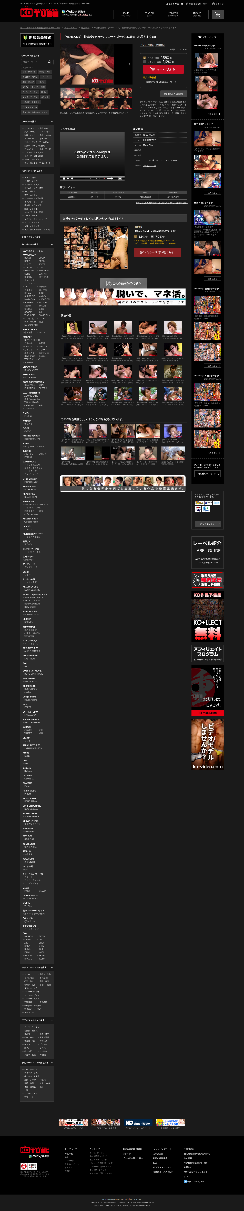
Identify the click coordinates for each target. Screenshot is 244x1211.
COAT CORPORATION (33, 382)
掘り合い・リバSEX (32, 1009)
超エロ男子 (29, 353)
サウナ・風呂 (30, 985)
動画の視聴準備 (160, 1158)
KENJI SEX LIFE (30, 587)
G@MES (27, 727)
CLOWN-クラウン (31, 821)
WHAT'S (28, 733)
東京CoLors (28, 859)
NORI (41, 952)
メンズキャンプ (30, 640)
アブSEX (43, 349)
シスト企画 (28, 866)
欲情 (41, 511)
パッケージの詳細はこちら (159, 252)
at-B (41, 405)
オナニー (43, 139)
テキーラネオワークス (33, 874)
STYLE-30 (27, 836)
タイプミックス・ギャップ (35, 219)
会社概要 (188, 1158)
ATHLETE (43, 505)
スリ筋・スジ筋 (30, 181)
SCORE (28, 312)
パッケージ (69, 1161)
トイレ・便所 (45, 985)
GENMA (26, 738)
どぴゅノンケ (30, 283)
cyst (26, 869)
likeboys (27, 768)
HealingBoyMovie (31, 436)
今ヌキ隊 (28, 332)
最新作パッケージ (72, 1164)
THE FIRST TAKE (32, 508)
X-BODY (28, 277)
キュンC (42, 332)
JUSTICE (27, 451)
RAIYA (27, 946)
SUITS (27, 274)
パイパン (41, 82)
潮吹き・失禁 (44, 72)
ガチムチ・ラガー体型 (33, 188)
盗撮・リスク (30, 135)
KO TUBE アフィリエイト (196, 1172)
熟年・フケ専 (45, 149)
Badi (25, 663)
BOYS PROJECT (32, 340)
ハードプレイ (45, 132)
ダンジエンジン (30, 926)
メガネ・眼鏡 (30, 1055)
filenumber (29, 636)
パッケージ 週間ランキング (101, 1163)
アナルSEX (29, 128)
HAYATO (28, 959)
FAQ (155, 1163)
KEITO (42, 955)
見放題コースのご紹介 (163, 1172)
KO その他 (29, 318)
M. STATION (30, 322)
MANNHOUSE (29, 462)
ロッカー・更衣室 (31, 999)
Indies (41, 309)
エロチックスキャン (33, 468)
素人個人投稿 (29, 844)
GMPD (25, 87)
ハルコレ (27, 526)
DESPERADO (29, 686)
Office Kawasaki (30, 895)
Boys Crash (29, 356)
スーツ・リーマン (30, 92)
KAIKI (27, 952)
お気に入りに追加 (175, 94)
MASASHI (29, 936)
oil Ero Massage (31, 514)
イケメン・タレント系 (33, 202)
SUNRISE (28, 362)
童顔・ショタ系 (30, 209)
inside (41, 446)
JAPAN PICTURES (31, 745)
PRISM (27, 794)
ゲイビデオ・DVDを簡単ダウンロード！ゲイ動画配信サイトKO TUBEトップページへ (34, 1149)
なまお (26, 572)
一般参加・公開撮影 (31, 102)
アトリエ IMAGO (32, 465)
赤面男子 (27, 421)
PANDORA (29, 270)
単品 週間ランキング (98, 1156)
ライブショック (31, 474)
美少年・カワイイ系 (32, 205)
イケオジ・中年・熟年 (33, 212)
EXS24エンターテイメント (35, 594)
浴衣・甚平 (44, 1034)
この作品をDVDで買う (127, 283)
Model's (42, 296)
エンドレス (44, 353)
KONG (26, 753)
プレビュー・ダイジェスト (35, 159)
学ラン (27, 1044)
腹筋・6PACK (28, 82)
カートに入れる (166, 69)
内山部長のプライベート (34, 534)
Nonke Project (29, 486)
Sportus (27, 306)
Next (129, 64)
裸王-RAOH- (44, 277)
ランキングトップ (97, 1153)
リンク (187, 1176)
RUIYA (27, 949)
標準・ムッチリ (30, 195)
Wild (41, 733)
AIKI (26, 943)
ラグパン (43, 1048)
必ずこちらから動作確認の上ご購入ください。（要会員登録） (162, 203)
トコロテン (45, 77)
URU (41, 939)
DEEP (27, 261)
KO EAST (27, 337)
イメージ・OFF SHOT (33, 156)
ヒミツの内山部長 (32, 537)
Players (27, 786)
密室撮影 (28, 1002)
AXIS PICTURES (30, 648)
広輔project (28, 556)
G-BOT (26, 428)
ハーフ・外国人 (30, 216)
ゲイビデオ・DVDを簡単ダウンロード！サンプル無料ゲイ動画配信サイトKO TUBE (55, 4)
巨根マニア (29, 511)
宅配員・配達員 (30, 1031)
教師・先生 (29, 1037)
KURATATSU (30, 388)
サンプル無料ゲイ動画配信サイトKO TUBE (40, 27)
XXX (26, 286)
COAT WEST (30, 385)
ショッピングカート (162, 1149)
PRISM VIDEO (29, 791)
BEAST (27, 258)
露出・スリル (45, 135)
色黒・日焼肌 (30, 1087)
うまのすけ (29, 343)
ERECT (26, 704)
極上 (41, 322)
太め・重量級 (30, 191)
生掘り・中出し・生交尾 (34, 146)
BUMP (42, 258)
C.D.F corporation (31, 393)
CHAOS (28, 346)
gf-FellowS (29, 405)
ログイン (220, 4)
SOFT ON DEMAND (32, 806)
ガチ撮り (43, 286)
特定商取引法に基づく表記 (196, 1163)
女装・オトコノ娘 (31, 226)
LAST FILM (29, 659)
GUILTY (42, 454)
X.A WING (29, 408)
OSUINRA (27, 776)
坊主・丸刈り (45, 1083)
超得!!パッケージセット (33, 910)
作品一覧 (85, 27)
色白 (41, 1087)
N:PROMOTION (30, 611)
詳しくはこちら (207, 524)
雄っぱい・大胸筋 (30, 77)
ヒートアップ (30, 471)
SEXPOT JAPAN (32, 600)
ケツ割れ (43, 1051)
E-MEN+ (26, 413)
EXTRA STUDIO (30, 712)
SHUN (42, 943)
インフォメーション (162, 1167)
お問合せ (188, 1167)
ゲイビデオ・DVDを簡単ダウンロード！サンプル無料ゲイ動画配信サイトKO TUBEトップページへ (39, 11)
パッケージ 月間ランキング (101, 1167)
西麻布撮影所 (29, 627)
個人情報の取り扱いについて (197, 1154)
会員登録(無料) (115, 113)
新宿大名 (27, 851)
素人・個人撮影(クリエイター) (35, 112)
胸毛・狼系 (29, 1083)
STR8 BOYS (28, 501)
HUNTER (28, 302)
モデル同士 (29, 978)
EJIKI (26, 763)
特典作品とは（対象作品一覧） (160, 82)
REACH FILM (29, 494)
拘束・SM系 (29, 132)
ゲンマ (27, 741)
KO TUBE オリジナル (33, 251)
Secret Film (44, 270)
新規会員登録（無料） (199, 4)
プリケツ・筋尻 (38, 87)
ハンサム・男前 (30, 1094)
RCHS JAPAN (29, 798)
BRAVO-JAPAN (30, 367)
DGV (25, 933)
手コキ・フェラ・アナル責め (36, 142)
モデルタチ (44, 978)
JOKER (42, 264)
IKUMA (42, 959)
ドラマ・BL (29, 1012)
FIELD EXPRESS (31, 719)
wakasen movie (30, 519)
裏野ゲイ (27, 541)
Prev (63, 64)
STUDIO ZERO (30, 329)
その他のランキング (207, 473)
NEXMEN (27, 619)
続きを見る (212, 114)
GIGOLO (28, 309)
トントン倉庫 (29, 579)
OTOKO (42, 318)
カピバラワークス (31, 549)
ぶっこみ (28, 349)
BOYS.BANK (29, 374)
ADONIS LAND (31, 396)
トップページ (125, 14)
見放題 (67, 1171)
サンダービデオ (31, 883)
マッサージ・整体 (30, 97)
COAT (41, 385)
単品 (66, 1157)
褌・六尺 (28, 1051)
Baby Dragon (30, 607)
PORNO (28, 457)
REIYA (42, 936)
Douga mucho (29, 697)
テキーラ (28, 877)
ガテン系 (44, 97)
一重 (26, 1090)
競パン (44, 92)
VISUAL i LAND (31, 402)
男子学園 (43, 290)
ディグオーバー (30, 564)
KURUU (28, 267)
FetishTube (28, 828)
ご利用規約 (189, 1149)
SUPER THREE (30, 813)
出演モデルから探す (31, 237)
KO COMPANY (30, 255)
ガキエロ (28, 290)
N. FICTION (44, 299)
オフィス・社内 (30, 988)
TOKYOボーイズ (32, 359)
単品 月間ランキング (98, 1160)
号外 (41, 312)
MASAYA (28, 955)
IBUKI (41, 949)
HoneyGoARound (32, 604)
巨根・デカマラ (29, 72)
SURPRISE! (29, 296)
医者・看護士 (45, 1037)
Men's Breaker (30, 479)
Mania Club (29, 299)
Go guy (27, 293)
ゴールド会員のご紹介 (133, 1158)
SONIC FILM (44, 315)
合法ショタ (29, 280)
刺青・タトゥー (30, 1097)
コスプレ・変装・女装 (33, 153)
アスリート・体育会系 (33, 198)
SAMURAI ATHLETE (33, 597)
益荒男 (42, 343)
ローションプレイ (31, 995)
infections (43, 302)
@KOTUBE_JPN (196, 1181)
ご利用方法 (158, 1154)
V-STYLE (43, 346)
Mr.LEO (42, 891)
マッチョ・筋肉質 (31, 184)
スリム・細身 (30, 177)
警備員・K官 (29, 1041)
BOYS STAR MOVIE (32, 671)
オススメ (68, 1168)
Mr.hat (26, 888)
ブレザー (43, 1044)
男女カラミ (29, 149)
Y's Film (26, 903)
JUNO (41, 293)
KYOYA (27, 939)
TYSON (42, 306)
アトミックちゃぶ (32, 880)
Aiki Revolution (30, 656)
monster (42, 356)
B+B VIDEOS (29, 678)
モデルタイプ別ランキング (101, 1173)
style (41, 730)
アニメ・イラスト (31, 222)
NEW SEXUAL (31, 809)
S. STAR (43, 274)
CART (218, 14)
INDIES (27, 264)
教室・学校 (29, 981)
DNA (25, 760)
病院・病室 (44, 981)
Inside (26, 443)
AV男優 (43, 1055)
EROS (42, 261)
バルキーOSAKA (31, 633)
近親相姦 (43, 1002)
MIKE (41, 946)
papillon (27, 692)
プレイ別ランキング (98, 1170)
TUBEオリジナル (30, 107)
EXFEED (43, 388)
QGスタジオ (28, 918)
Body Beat (29, 446)
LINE (41, 267)
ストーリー (29, 139)
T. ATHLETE (29, 315)
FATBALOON (30, 715)
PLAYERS (27, 783)
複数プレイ (44, 128)
